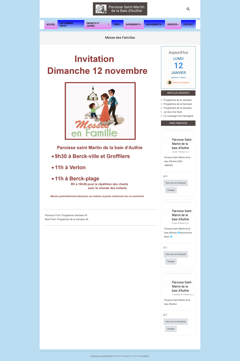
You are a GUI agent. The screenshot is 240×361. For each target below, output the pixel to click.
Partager (170, 190)
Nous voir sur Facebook (176, 183)
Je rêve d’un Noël (172, 112)
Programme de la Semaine (177, 104)
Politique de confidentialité (101, 356)
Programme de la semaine (177, 100)
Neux (128, 356)
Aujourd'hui (178, 52)
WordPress (145, 356)
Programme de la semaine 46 (72, 219)
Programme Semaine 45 (74, 215)
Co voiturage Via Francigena (178, 116)
